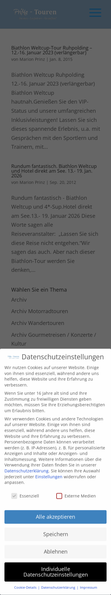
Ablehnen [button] (55, 546)
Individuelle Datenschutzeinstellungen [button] (55, 566)
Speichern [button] (55, 529)
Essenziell (25, 491)
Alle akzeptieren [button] (55, 511)
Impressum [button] (88, 583)
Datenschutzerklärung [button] (58, 583)
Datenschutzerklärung (26, 466)
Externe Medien (76, 491)
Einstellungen (48, 472)
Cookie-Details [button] (25, 583)
